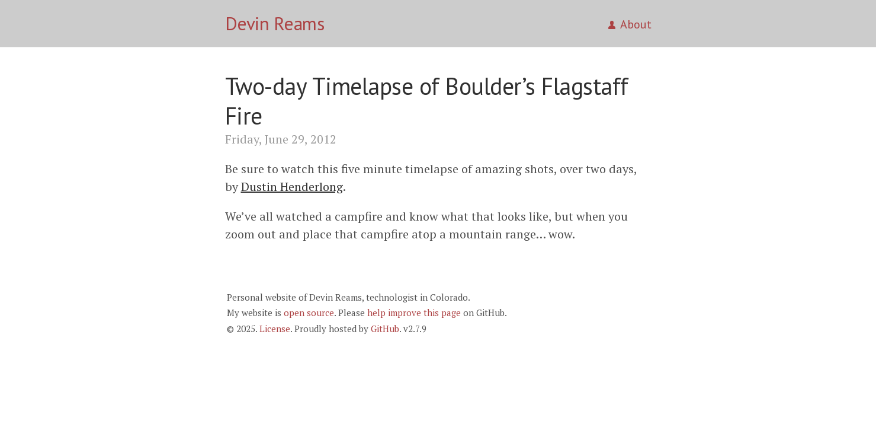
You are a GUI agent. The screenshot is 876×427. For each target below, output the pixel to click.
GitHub (385, 328)
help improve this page (414, 312)
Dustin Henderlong (292, 187)
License (274, 328)
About (630, 24)
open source (309, 312)
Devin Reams (275, 23)
